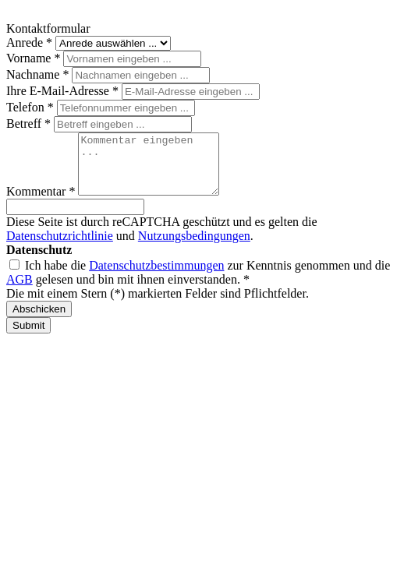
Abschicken (39, 320)
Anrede (30, 42)
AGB (19, 291)
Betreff (30, 123)
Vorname (34, 58)
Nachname (39, 74)
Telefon (31, 107)
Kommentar (42, 203)
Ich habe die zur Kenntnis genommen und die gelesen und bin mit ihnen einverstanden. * (198, 284)
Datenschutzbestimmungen (156, 277)
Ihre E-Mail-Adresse (64, 90)
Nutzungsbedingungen (194, 247)
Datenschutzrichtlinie (59, 247)
